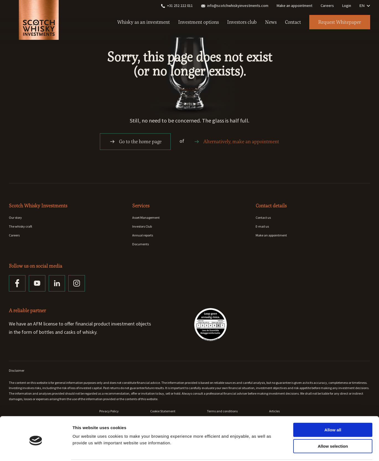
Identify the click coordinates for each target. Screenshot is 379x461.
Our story (15, 217)
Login (346, 5)
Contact (292, 22)
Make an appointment (294, 5)
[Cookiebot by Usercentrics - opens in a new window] (36, 450)
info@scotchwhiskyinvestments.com (234, 5)
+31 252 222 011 (177, 5)
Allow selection (333, 425)
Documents (140, 244)
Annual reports (142, 235)
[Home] (39, 16)
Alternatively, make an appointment (236, 141)
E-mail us (262, 226)
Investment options (198, 22)
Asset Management (146, 217)
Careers (327, 5)
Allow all (333, 409)
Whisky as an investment (143, 22)
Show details (290, 450)
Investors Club (142, 226)
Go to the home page (135, 141)
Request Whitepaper (339, 22)
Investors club (241, 22)
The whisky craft (20, 226)
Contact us (263, 217)
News (270, 22)
